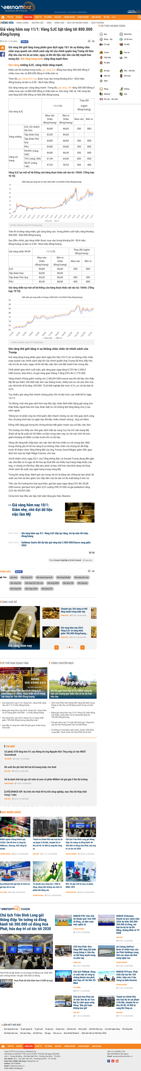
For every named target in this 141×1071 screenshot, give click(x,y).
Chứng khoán (5, 854)
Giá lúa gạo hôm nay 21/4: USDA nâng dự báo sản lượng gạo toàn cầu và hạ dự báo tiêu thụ (71, 693)
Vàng (49, 23)
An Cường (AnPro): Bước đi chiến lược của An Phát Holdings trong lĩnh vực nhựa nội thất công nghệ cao (127, 952)
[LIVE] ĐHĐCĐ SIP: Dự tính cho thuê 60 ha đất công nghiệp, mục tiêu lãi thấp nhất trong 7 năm (45, 793)
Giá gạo (48, 1033)
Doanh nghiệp (71, 854)
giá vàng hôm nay (27, 78)
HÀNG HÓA (28, 17)
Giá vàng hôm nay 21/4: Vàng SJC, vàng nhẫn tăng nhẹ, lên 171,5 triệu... (71, 611)
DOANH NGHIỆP (83, 17)
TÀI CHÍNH (48, 17)
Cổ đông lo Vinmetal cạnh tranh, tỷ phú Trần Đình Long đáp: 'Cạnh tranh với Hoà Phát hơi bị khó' (72, 731)
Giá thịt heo (37, 1033)
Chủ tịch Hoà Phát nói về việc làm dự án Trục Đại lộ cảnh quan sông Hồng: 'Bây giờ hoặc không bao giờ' (84, 1002)
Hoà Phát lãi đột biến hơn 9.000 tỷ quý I (33, 982)
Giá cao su (57, 1033)
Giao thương (97, 23)
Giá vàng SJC (26, 577)
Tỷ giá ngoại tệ (26, 1029)
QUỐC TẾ (38, 17)
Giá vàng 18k (68, 583)
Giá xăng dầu (127, 1029)
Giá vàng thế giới (63, 577)
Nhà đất (7, 771)
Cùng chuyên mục (62, 663)
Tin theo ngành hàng (112, 25)
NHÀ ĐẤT (57, 17)
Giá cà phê (82, 1029)
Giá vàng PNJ (47, 588)
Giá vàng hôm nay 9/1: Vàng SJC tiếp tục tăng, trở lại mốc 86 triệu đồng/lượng (54, 535)
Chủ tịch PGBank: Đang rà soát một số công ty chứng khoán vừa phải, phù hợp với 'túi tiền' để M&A (84, 977)
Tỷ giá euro (60, 1029)
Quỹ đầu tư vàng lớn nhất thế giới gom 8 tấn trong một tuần (23, 726)
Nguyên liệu (38, 23)
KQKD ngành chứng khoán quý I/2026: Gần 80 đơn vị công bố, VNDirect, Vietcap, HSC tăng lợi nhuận (13, 844)
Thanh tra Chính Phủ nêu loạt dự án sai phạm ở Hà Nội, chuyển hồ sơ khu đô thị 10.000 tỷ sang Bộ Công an (48, 844)
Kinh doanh (8, 783)
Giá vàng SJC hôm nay (34, 583)
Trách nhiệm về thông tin (13, 1068)
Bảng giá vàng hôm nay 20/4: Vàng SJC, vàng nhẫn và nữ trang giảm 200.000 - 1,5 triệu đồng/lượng (24, 711)
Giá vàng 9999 (53, 583)
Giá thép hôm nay (11, 1033)
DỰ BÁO (19, 17)
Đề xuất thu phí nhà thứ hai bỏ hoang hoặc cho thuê (30, 767)
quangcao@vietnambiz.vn (122, 1056)
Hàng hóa (7, 22)
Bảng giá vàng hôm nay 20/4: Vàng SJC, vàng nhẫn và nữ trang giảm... (72, 630)
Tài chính (8, 759)
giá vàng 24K (65, 87)
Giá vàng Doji (15, 583)
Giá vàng (13, 65)
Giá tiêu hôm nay (95, 1029)
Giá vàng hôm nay (81, 577)
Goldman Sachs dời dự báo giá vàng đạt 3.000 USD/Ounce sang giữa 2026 (56, 544)
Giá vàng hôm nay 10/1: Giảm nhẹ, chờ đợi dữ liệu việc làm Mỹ (32, 510)
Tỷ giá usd (39, 1029)
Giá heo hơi (71, 1029)
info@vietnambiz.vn (17, 1066)
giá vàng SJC (49, 69)
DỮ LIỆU (106, 17)
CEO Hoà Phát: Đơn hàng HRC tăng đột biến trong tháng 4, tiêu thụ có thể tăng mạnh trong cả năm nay (73, 705)
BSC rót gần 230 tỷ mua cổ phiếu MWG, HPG (79, 885)
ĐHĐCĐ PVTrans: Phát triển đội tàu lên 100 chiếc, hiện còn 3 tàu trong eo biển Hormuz (127, 976)
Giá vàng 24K (15, 588)
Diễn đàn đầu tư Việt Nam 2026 (94, 1033)
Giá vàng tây (82, 583)
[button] (56, 647)
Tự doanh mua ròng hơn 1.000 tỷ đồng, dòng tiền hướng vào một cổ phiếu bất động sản (47, 887)
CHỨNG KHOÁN (69, 17)
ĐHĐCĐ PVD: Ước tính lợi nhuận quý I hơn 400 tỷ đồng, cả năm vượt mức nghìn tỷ (84, 920)
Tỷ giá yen (49, 1029)
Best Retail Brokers (71, 1033)
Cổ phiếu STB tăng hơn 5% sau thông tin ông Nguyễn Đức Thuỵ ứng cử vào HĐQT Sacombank (45, 753)
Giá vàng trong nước (32, 58)
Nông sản (59, 23)
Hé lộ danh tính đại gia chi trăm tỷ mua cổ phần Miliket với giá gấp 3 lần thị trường (46, 779)
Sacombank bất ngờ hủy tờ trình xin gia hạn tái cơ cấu (15, 885)
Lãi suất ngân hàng (112, 1029)
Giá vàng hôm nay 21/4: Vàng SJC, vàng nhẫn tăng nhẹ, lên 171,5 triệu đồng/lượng (24, 704)
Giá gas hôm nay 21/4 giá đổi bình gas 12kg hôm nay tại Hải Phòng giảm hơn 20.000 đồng (72, 723)
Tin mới (10, 746)
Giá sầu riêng (25, 1033)
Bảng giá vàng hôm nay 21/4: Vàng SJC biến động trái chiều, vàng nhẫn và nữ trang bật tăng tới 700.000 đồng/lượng (23, 693)
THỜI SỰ (10, 17)
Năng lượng (22, 23)
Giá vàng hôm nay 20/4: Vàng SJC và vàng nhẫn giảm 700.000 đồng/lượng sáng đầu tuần (23, 719)
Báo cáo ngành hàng (77, 23)
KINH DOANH (96, 17)
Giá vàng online (31, 588)
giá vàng (13, 577)
